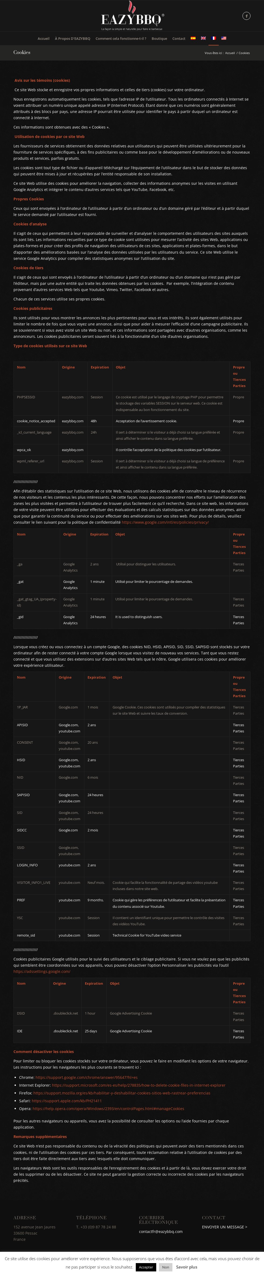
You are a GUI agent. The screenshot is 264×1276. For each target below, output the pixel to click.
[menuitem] (43, 38)
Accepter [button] (146, 1267)
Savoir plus (186, 1267)
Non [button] (165, 1267)
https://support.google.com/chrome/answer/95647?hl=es (87, 1077)
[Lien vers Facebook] (246, 16)
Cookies (21, 53)
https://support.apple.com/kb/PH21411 (67, 1100)
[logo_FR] (132, 15)
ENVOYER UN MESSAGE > (225, 1226)
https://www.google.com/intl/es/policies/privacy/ (165, 522)
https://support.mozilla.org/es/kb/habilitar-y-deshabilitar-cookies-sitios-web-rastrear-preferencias (121, 1093)
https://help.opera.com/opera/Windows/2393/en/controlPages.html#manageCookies (108, 1108)
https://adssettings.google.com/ (41, 971)
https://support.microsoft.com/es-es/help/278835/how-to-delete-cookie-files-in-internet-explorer (138, 1085)
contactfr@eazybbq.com (161, 1231)
